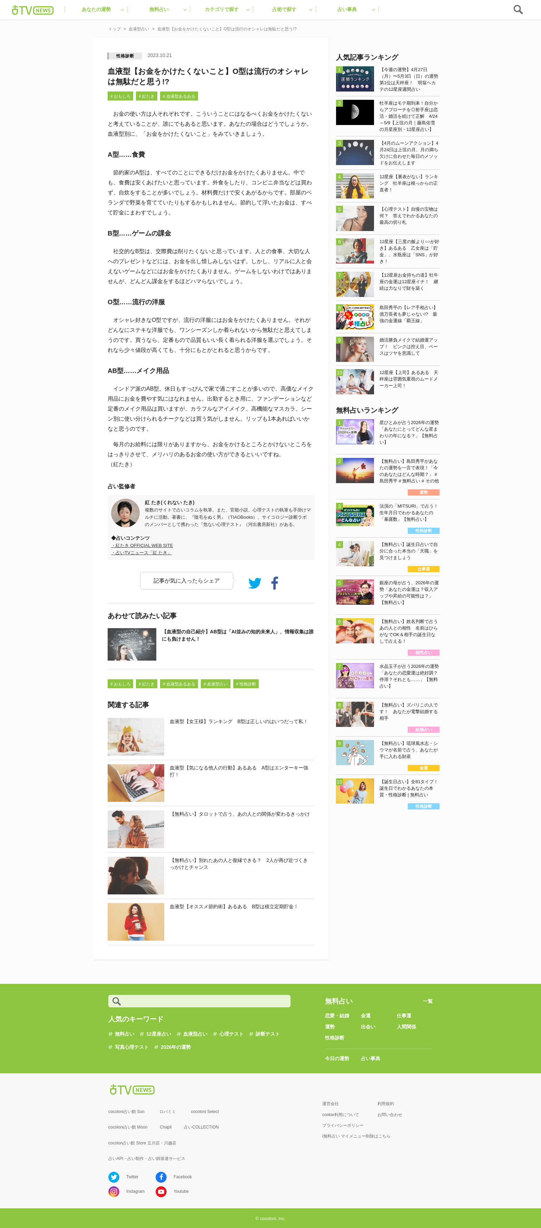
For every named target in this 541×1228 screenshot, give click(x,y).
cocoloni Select (205, 1111)
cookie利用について (340, 1114)
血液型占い (195, 1034)
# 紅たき (147, 96)
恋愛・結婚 (337, 1015)
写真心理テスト (132, 1047)
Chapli (165, 1127)
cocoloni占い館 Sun (126, 1111)
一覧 (428, 1001)
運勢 (330, 1026)
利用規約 (385, 1103)
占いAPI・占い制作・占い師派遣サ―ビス (146, 1158)
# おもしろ (120, 96)
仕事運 (404, 1015)
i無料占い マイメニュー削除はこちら (356, 1136)
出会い (368, 1026)
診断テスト (268, 1034)
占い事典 (370, 1058)
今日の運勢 (337, 1058)
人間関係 (406, 1026)
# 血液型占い (216, 684)
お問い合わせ (389, 1114)
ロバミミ (167, 1111)
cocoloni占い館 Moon (127, 1127)
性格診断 (125, 56)
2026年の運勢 (176, 1047)
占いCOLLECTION (201, 1127)
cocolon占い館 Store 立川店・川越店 (142, 1143)
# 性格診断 (246, 684)
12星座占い (158, 1034)
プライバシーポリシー (343, 1125)
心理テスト (231, 1034)
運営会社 (330, 1103)
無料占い (124, 1034)
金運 (366, 1015)
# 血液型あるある (179, 96)
